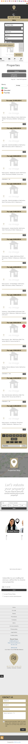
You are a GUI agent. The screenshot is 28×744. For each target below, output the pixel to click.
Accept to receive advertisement (12, 596)
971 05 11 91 (14, 644)
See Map (9, 42)
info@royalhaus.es (14, 641)
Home (14, 607)
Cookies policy (14, 635)
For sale (14, 610)
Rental (14, 613)
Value (14, 508)
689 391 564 (14, 647)
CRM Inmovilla (17, 742)
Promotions (14, 616)
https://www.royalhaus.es (14, 642)
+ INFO (24, 124)
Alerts (16, 71)
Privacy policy (14, 629)
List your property (14, 75)
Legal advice (14, 632)
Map (2, 676)
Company (14, 619)
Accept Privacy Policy (9, 594)
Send (14, 590)
